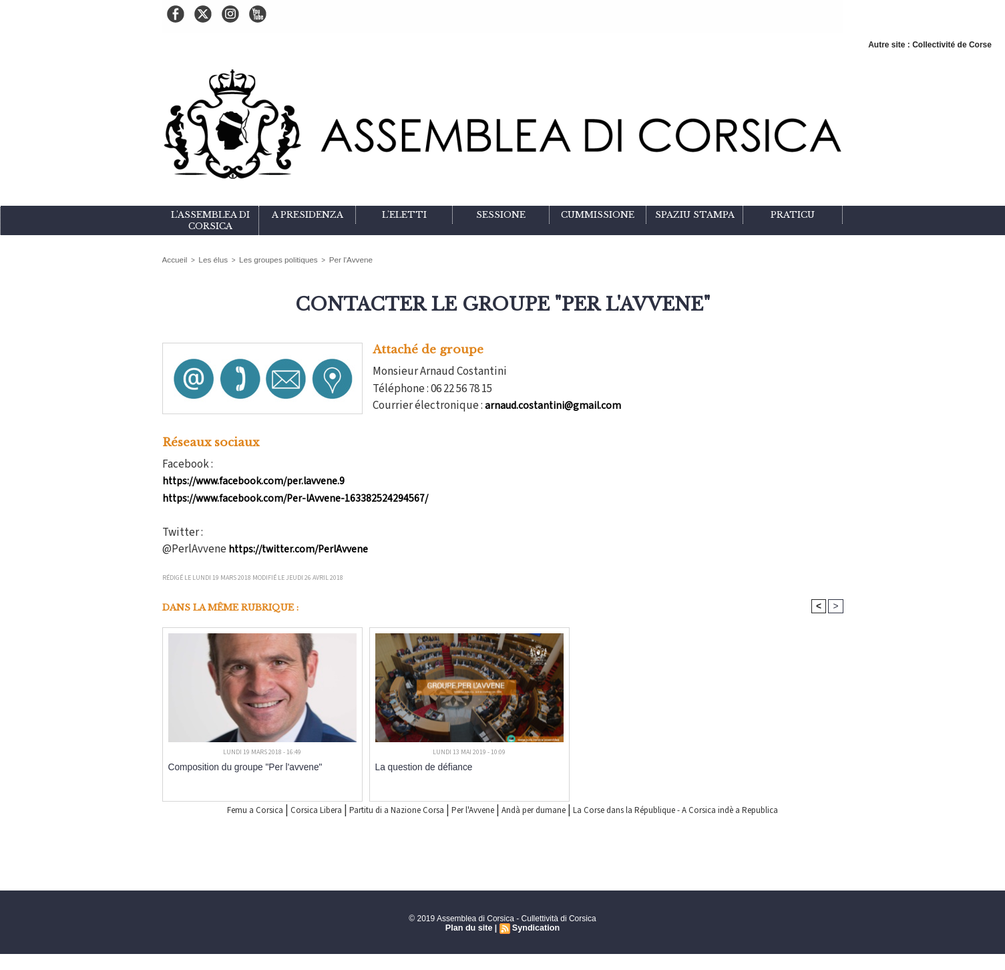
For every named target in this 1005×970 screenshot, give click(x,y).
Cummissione (597, 214)
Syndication (535, 944)
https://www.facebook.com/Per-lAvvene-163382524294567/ (298, 497)
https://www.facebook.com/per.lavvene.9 (256, 479)
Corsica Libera (285, 809)
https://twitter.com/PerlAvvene (301, 547)
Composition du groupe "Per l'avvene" (235, 766)
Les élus (207, 259)
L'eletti (404, 214)
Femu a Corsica (208, 809)
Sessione (501, 214)
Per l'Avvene (328, 259)
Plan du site (469, 944)
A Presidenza (307, 214)
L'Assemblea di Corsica (210, 220)
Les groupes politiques (264, 259)
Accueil (173, 259)
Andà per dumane (566, 809)
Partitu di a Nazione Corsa (389, 809)
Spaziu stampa (695, 214)
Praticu (793, 214)
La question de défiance (417, 766)
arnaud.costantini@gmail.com (554, 404)
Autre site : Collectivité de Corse (930, 44)
